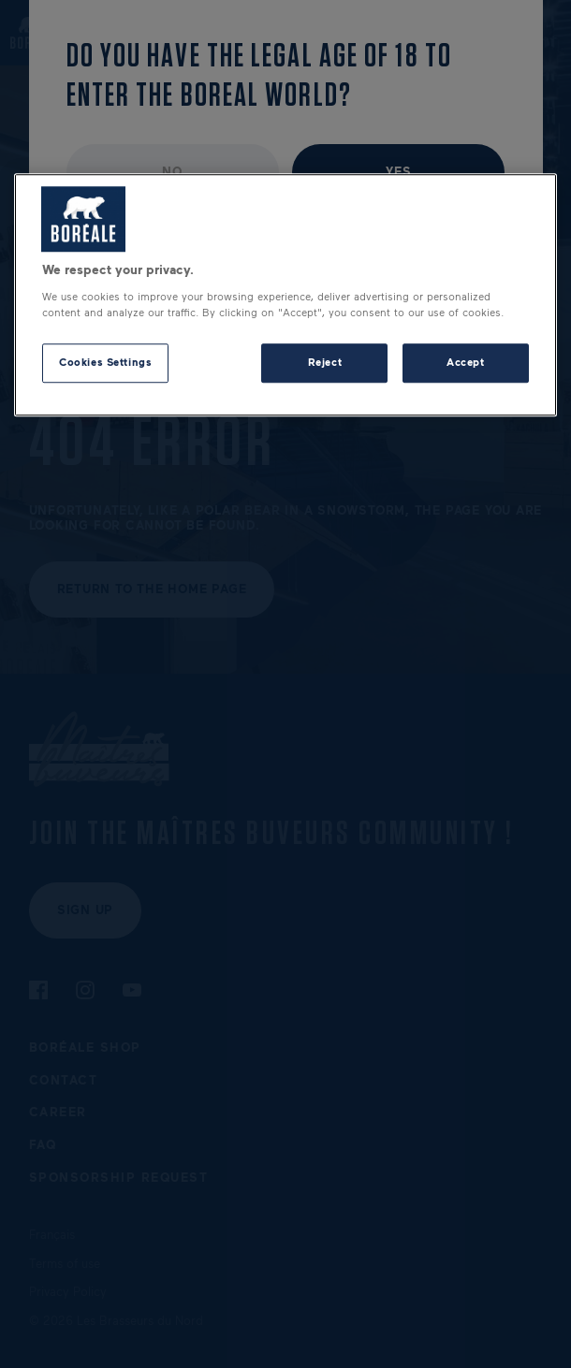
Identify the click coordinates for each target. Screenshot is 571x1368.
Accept (465, 362)
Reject (325, 362)
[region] (285, 295)
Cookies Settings (105, 362)
